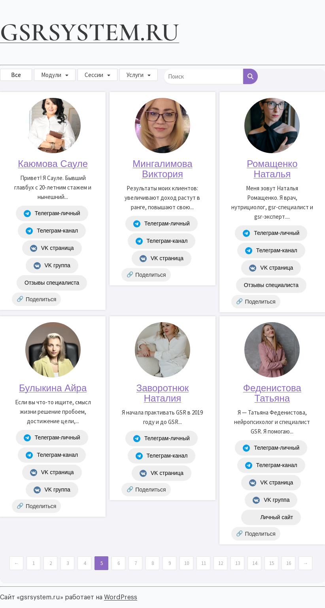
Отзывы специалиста (52, 283)
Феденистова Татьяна (272, 393)
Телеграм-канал (52, 231)
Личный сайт (271, 517)
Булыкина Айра (53, 388)
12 (220, 563)
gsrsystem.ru (89, 32)
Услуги (135, 75)
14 (254, 563)
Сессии (94, 75)
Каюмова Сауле (53, 163)
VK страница (52, 248)
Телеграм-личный (52, 213)
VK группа (52, 265)
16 (288, 563)
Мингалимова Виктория (162, 168)
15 (271, 563)
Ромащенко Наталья (272, 168)
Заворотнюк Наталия (162, 393)
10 (186, 563)
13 (237, 563)
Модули (51, 75)
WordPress (120, 597)
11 (203, 563)
